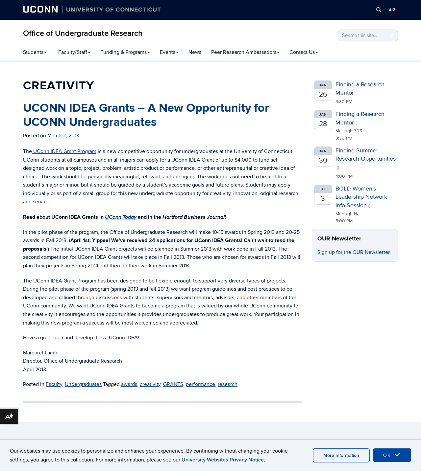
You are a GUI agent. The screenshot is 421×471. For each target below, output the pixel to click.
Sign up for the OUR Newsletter (353, 252)
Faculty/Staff (74, 52)
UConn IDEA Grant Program (64, 151)
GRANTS (173, 384)
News (194, 52)
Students (35, 52)
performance (200, 384)
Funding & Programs (125, 52)
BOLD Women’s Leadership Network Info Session (361, 197)
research (227, 384)
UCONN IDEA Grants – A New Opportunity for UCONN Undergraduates (146, 115)
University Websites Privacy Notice (223, 460)
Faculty (54, 384)
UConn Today (120, 217)
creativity (150, 384)
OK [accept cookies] (392, 455)
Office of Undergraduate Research (83, 33)
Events (169, 52)
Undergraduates (83, 384)
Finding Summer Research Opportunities (365, 158)
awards (129, 384)
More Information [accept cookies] (341, 455)
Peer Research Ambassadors (245, 52)
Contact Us (303, 52)
